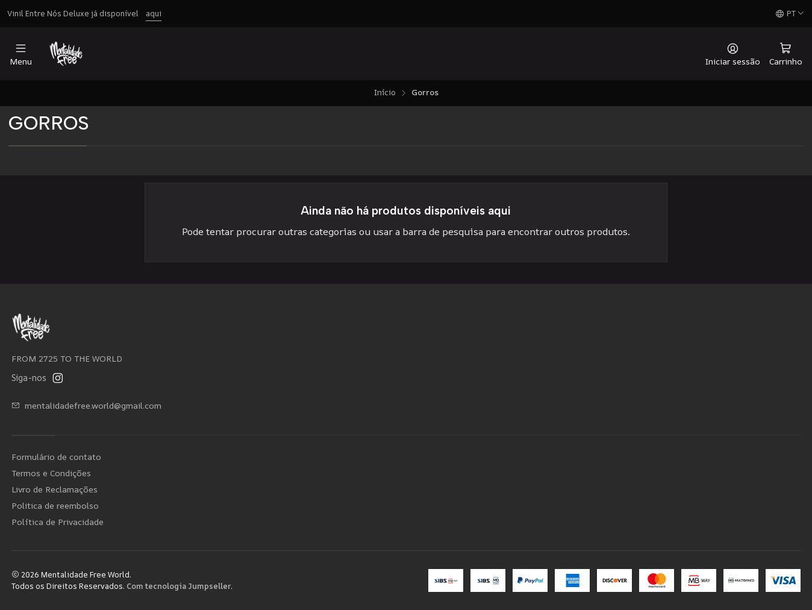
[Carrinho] (786, 53)
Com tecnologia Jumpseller (178, 585)
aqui (153, 13)
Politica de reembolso (55, 505)
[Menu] (20, 54)
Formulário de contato (56, 456)
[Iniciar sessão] (732, 54)
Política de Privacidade (57, 521)
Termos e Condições (51, 473)
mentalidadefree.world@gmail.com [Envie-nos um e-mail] (86, 405)
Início (384, 93)
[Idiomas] (790, 14)
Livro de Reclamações (54, 489)
